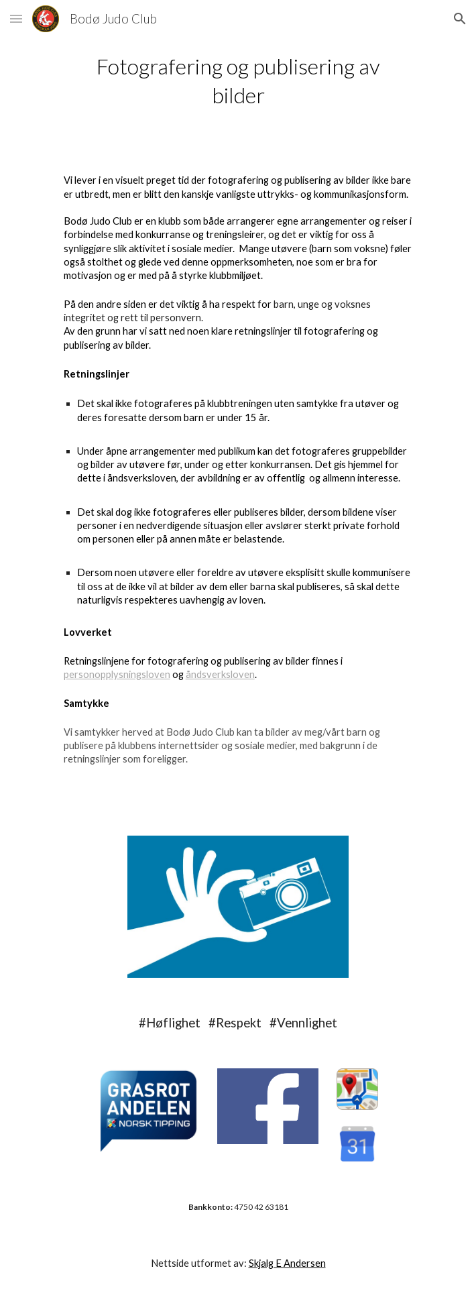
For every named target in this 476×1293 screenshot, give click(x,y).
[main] (238, 80)
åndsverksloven (220, 674)
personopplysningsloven (117, 674)
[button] (16, 18)
